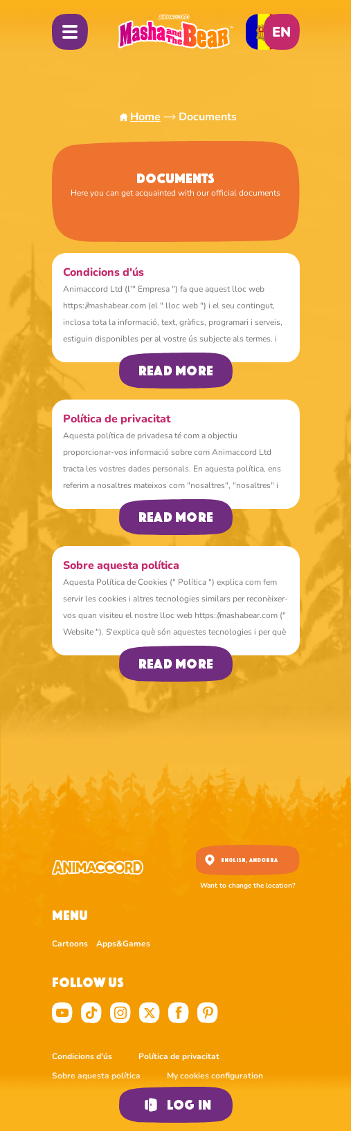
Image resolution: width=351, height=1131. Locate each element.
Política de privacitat (180, 1056)
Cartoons (70, 943)
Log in (175, 1104)
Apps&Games (123, 943)
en (281, 32)
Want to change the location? (248, 885)
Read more (175, 370)
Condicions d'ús (83, 1056)
